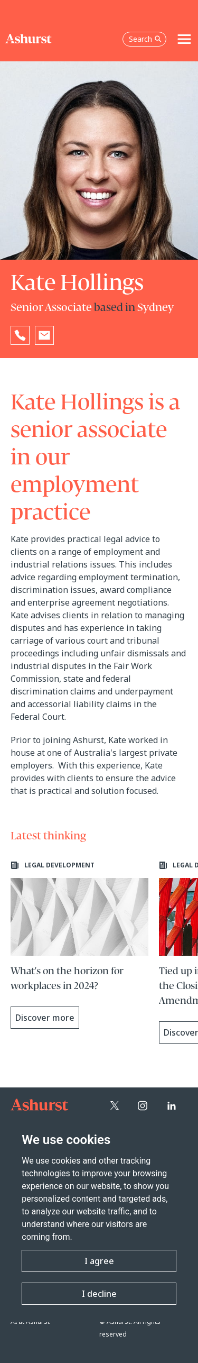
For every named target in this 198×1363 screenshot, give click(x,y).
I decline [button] (99, 1294)
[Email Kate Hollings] (44, 335)
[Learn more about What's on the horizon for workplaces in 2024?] (79, 945)
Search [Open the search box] (145, 39)
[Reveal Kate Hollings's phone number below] (20, 335)
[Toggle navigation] (184, 39)
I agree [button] (99, 1261)
